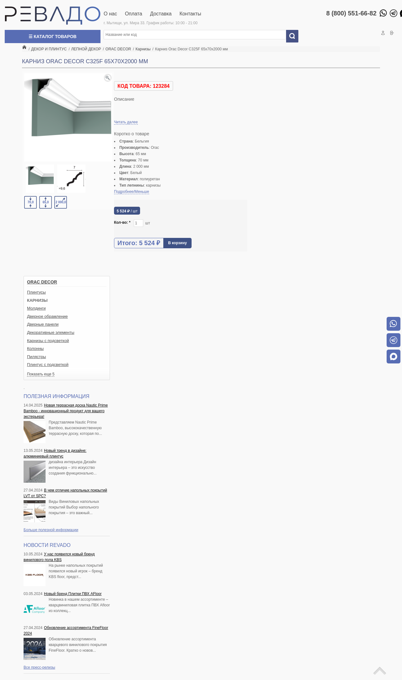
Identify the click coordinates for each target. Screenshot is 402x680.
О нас (110, 13)
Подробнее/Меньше (131, 191)
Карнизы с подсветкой (48, 340)
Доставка (161, 13)
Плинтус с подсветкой (47, 364)
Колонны (35, 348)
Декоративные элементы (50, 332)
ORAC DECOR (42, 281)
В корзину (177, 243)
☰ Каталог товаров (52, 36)
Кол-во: (122, 222)
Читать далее (126, 122)
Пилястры (36, 356)
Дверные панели (42, 324)
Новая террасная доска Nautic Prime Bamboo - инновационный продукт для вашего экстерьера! (66, 411)
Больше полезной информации (51, 530)
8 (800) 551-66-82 (351, 13)
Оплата (133, 13)
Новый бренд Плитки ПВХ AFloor (72, 594)
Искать (294, 36)
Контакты (190, 13)
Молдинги (36, 308)
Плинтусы (36, 292)
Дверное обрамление (47, 316)
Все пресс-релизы (39, 667)
